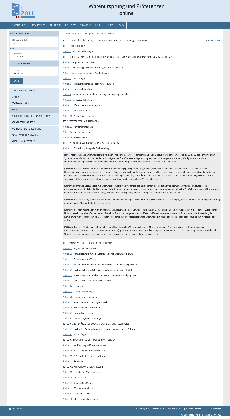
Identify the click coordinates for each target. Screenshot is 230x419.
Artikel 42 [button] (67, 398)
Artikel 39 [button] (67, 382)
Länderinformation (23, 90)
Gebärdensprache (213, 408)
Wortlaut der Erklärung (26, 128)
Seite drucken (17, 408)
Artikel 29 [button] (67, 312)
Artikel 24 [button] (67, 286)
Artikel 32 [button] (67, 334)
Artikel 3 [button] (67, 67)
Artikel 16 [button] (67, 148)
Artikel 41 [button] (67, 393)
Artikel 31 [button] (67, 329)
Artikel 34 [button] (67, 350)
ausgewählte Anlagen (25, 134)
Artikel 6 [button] (67, 83)
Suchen (16, 80)
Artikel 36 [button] (67, 361)
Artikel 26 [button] (67, 296)
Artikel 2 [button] (67, 62)
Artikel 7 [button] (67, 89)
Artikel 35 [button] (67, 356)
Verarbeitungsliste (23, 122)
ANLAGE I (16, 109)
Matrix (16, 97)
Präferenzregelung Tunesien (91, 33)
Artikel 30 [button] (67, 318)
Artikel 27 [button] (67, 302)
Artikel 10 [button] (67, 105)
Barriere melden (175, 408)
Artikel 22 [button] (67, 275)
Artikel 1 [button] (67, 51)
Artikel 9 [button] (67, 99)
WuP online (68, 33)
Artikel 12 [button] (67, 116)
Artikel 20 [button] (67, 264)
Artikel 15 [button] (67, 137)
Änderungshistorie (23, 141)
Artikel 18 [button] (67, 253)
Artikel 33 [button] (67, 345)
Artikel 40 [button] (67, 388)
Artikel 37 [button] (67, 372)
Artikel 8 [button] (67, 94)
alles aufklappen (213, 40)
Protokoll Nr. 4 (21, 103)
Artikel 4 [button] (67, 72)
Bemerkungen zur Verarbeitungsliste (34, 116)
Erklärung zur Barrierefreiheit (150, 408)
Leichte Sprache (193, 408)
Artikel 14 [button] (67, 132)
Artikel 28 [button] (67, 307)
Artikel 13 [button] (67, 126)
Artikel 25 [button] (67, 291)
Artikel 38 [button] (67, 377)
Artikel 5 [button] (67, 78)
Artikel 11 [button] (67, 110)
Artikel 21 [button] (67, 269)
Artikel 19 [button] (67, 259)
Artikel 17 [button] (67, 248)
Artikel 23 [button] (67, 280)
